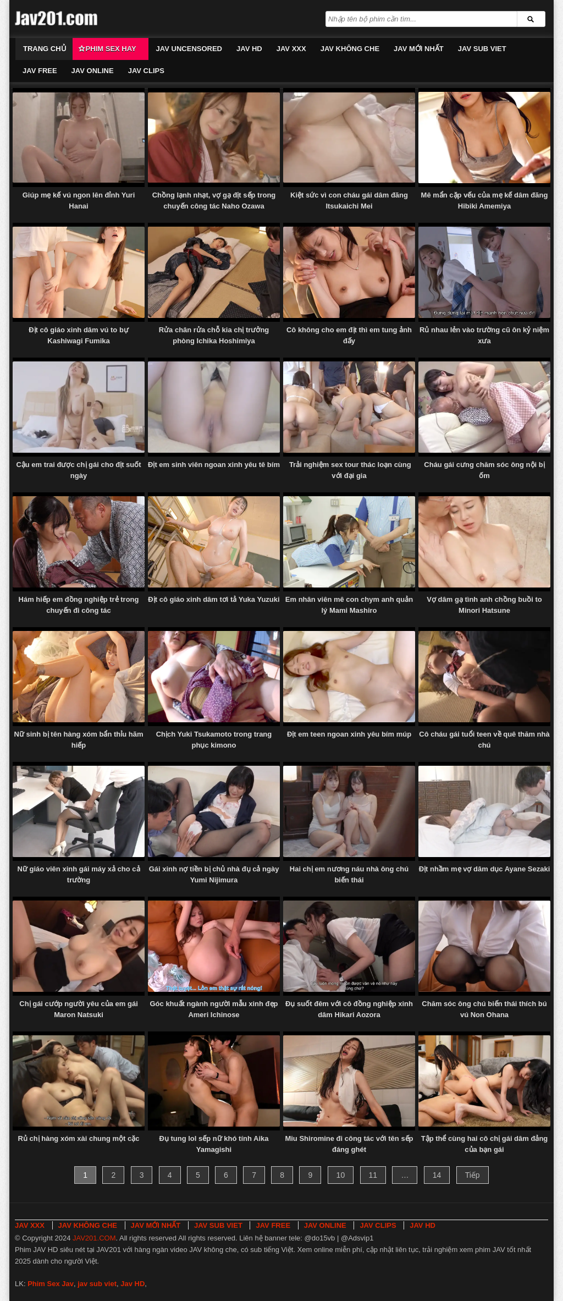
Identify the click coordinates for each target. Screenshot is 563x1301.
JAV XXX (291, 49)
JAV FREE (40, 71)
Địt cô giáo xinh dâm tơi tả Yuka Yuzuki (213, 599)
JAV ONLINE (92, 71)
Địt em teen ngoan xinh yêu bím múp (349, 734)
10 (340, 1175)
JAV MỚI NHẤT (419, 49)
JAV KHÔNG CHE (350, 49)
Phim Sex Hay (111, 49)
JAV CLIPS (146, 71)
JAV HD (249, 49)
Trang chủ (45, 49)
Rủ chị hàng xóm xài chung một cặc (78, 1138)
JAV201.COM (94, 1238)
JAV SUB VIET (482, 49)
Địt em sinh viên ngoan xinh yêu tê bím (214, 464)
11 (373, 1175)
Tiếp (472, 1175)
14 (437, 1175)
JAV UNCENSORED (189, 49)
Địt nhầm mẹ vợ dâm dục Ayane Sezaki (484, 869)
